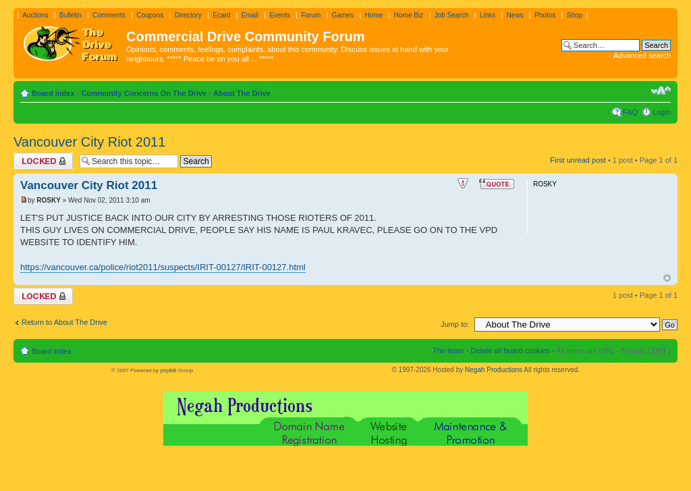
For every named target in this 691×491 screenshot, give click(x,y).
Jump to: (455, 324)
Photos (544, 15)
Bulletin (70, 15)
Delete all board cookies (509, 350)
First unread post (578, 160)
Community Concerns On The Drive (143, 93)
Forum (311, 15)
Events (279, 15)
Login (662, 112)
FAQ (630, 112)
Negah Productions (493, 369)
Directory (188, 15)
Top (667, 278)
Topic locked (43, 161)
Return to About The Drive (64, 322)
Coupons (149, 15)
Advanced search (642, 55)
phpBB (168, 370)
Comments (108, 15)
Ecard (221, 15)
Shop (574, 15)
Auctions (35, 15)
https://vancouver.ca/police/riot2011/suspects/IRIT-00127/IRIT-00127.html (163, 267)
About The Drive (242, 93)
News (515, 15)
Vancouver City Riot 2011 (89, 141)
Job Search (452, 15)
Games (343, 15)
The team (448, 350)
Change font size (661, 90)
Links (487, 15)
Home (374, 15)
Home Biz (408, 15)
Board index (53, 93)
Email (250, 15)
